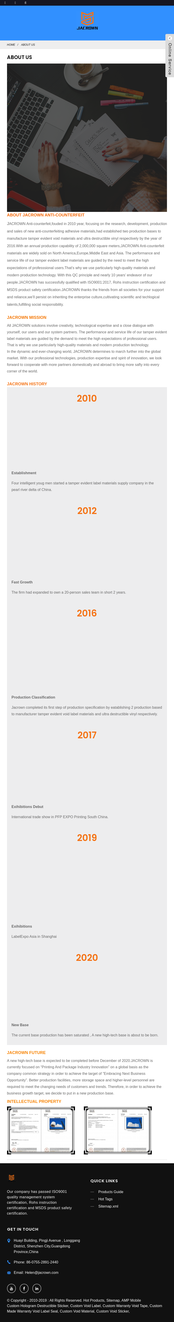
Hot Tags (105, 1199)
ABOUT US (28, 44)
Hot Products (93, 1300)
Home (11, 44)
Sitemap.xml (108, 1206)
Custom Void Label (85, 1306)
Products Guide (110, 1192)
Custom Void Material (77, 1311)
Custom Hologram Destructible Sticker (37, 1306)
